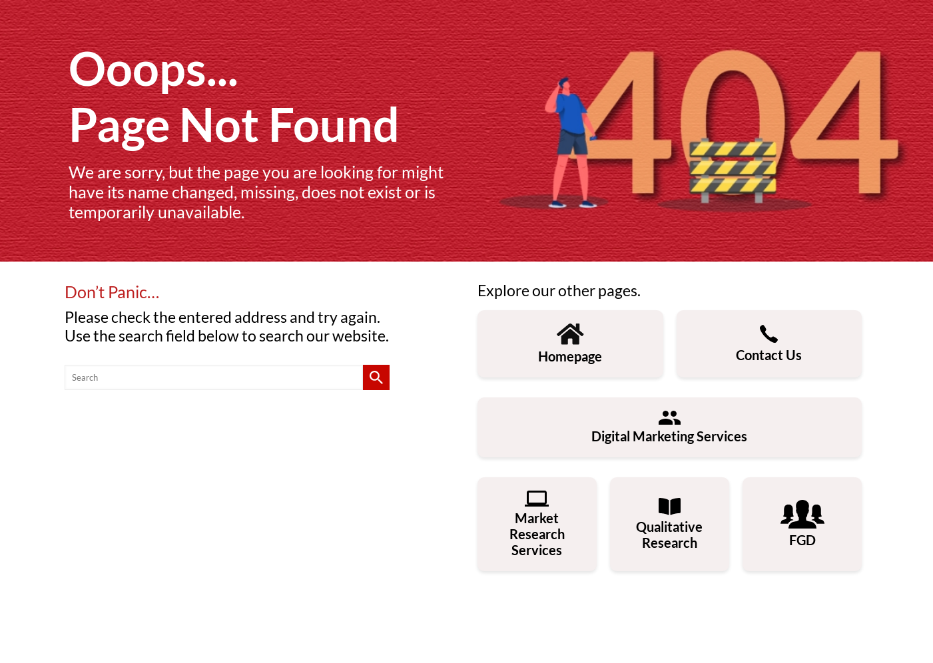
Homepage (570, 344)
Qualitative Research (669, 524)
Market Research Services (537, 524)
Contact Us (769, 344)
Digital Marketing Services (669, 427)
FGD (802, 524)
